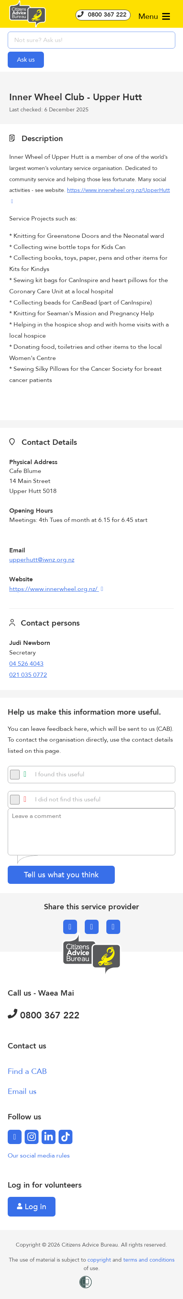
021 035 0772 (28, 675)
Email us (22, 1091)
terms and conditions (149, 1260)
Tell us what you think (61, 875)
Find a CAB (27, 1071)
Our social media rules (39, 1155)
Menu (154, 16)
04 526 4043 (26, 664)
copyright (99, 1260)
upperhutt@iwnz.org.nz (41, 559)
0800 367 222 (103, 14)
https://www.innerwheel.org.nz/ (54, 589)
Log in (31, 1206)
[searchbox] (91, 40)
